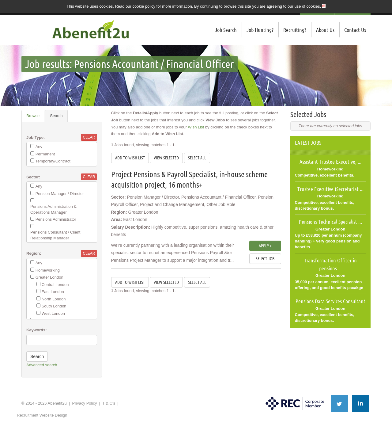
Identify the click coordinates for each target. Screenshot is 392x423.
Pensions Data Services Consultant (330, 301)
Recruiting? (294, 30)
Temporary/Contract (53, 161)
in (360, 403)
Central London (55, 284)
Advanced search (41, 365)
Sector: (33, 177)
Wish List (196, 127)
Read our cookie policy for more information (153, 6)
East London (53, 291)
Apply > (265, 245)
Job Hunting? (260, 30)
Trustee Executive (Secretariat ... (330, 189)
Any (39, 146)
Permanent (45, 154)
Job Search (226, 30)
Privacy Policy (84, 403)
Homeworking (48, 270)
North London (54, 299)
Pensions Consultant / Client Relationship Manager (55, 235)
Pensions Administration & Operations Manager (53, 209)
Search (56, 115)
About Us (325, 30)
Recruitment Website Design (42, 415)
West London (53, 313)
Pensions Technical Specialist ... (330, 222)
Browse (33, 115)
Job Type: (35, 137)
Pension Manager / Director (60, 193)
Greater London (49, 277)
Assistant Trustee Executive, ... (330, 161)
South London (54, 306)
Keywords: (36, 330)
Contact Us (355, 30)
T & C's (108, 403)
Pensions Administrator (56, 219)
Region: (33, 253)
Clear (89, 137)
